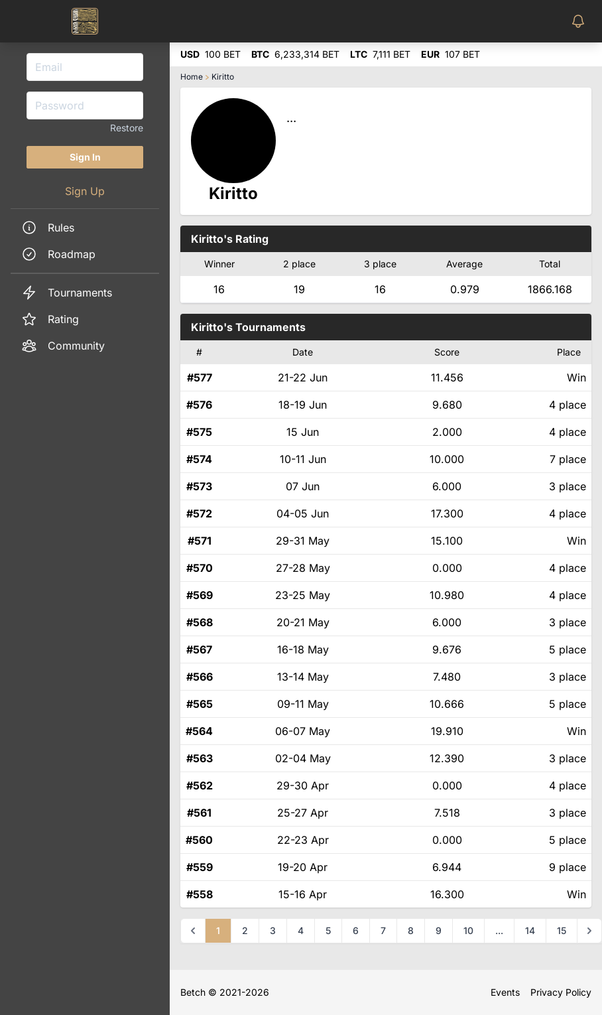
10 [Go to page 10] (468, 930)
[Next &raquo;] (589, 930)
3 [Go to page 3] (273, 930)
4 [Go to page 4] (301, 930)
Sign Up (85, 191)
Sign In (85, 157)
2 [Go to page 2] (245, 930)
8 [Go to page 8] (411, 930)
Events (505, 992)
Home (191, 77)
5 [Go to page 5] (328, 930)
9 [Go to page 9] (439, 930)
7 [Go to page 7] (383, 930)
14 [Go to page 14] (530, 930)
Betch (193, 992)
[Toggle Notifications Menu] (581, 21)
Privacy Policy (560, 992)
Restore (126, 127)
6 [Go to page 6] (356, 930)
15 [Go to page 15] (561, 930)
